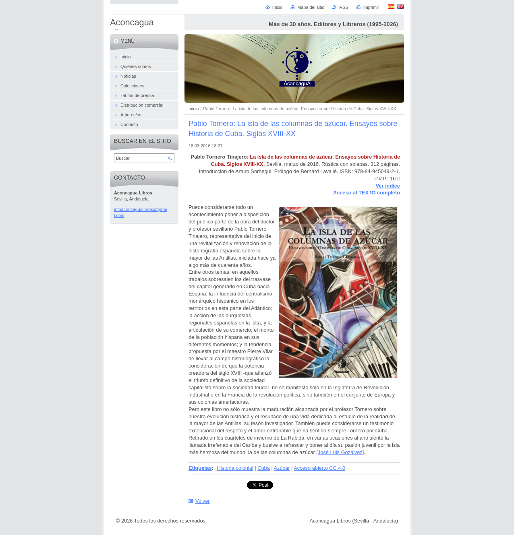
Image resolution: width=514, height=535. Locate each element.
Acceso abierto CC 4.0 (319, 468)
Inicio (194, 108)
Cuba (263, 468)
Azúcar (282, 468)
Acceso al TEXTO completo (366, 193)
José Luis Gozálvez (340, 452)
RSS (343, 7)
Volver (202, 501)
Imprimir (371, 7)
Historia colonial (235, 468)
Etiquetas (200, 468)
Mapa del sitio (310, 7)
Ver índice (388, 186)
